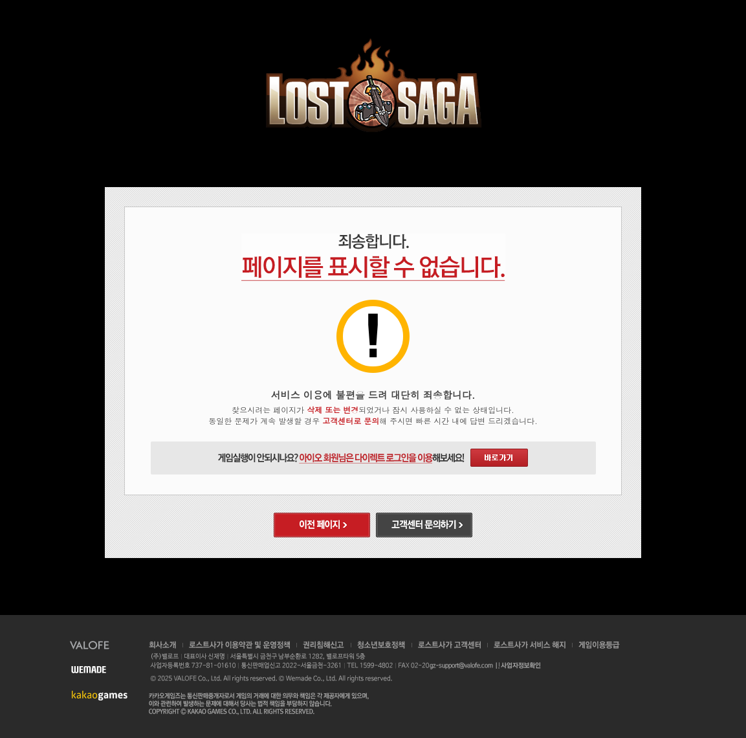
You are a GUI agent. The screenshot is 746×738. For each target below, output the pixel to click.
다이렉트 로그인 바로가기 (499, 458)
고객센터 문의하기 (424, 525)
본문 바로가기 (0, 0)
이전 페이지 (322, 525)
